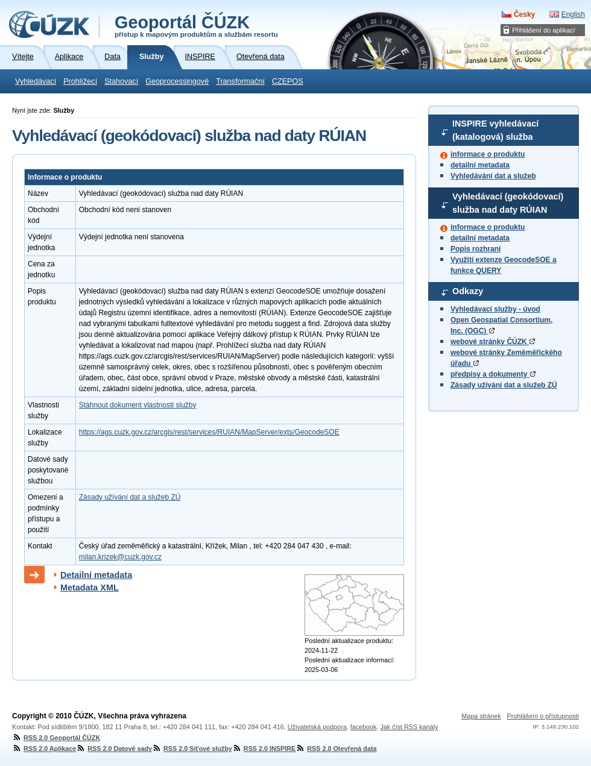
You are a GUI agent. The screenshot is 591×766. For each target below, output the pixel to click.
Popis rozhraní (475, 249)
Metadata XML (89, 587)
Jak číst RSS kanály (409, 726)
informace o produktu (487, 154)
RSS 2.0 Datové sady (114, 748)
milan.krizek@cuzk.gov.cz (120, 557)
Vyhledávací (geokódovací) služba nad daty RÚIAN (507, 203)
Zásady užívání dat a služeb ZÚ (503, 385)
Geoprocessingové (177, 81)
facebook (363, 726)
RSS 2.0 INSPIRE (264, 748)
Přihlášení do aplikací (543, 30)
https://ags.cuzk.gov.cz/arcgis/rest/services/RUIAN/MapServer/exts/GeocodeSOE (209, 432)
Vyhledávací (35, 81)
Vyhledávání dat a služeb (493, 176)
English (573, 14)
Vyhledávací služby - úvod (495, 309)
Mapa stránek (481, 716)
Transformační (240, 81)
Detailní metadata (96, 575)
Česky (524, 14)
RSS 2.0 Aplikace (44, 748)
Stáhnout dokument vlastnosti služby (138, 405)
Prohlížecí (80, 81)
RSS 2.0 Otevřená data (336, 748)
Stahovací (121, 81)
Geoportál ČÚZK (196, 25)
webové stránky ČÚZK (492, 341)
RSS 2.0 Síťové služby (192, 748)
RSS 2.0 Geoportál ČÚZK (56, 737)
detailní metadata (480, 165)
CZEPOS (287, 81)
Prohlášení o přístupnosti (543, 716)
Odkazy (467, 291)
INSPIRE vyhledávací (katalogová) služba (495, 130)
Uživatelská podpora (317, 726)
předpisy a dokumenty (493, 374)
